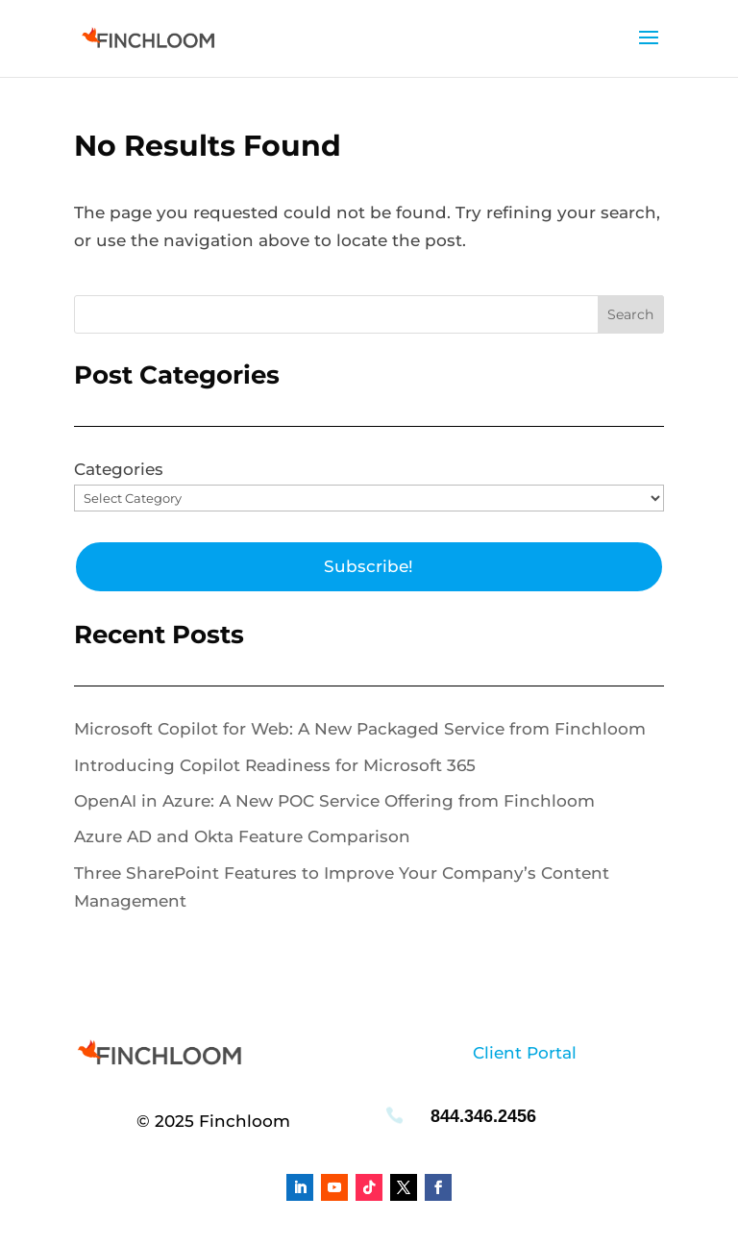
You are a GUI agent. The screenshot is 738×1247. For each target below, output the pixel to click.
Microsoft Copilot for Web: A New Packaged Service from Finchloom (360, 728)
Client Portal (525, 1052)
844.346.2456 (483, 1116)
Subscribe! (368, 566)
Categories (118, 469)
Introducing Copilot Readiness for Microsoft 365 (275, 765)
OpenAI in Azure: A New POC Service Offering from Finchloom (334, 801)
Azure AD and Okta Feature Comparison (242, 836)
